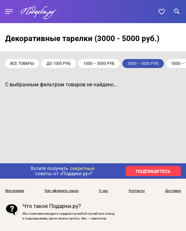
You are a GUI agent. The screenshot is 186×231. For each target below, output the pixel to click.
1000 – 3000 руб (99, 63)
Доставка (173, 191)
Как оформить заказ (62, 191)
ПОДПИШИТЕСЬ (153, 171)
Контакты (137, 191)
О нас (103, 191)
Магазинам (14, 191)
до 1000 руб (59, 63)
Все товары (22, 63)
